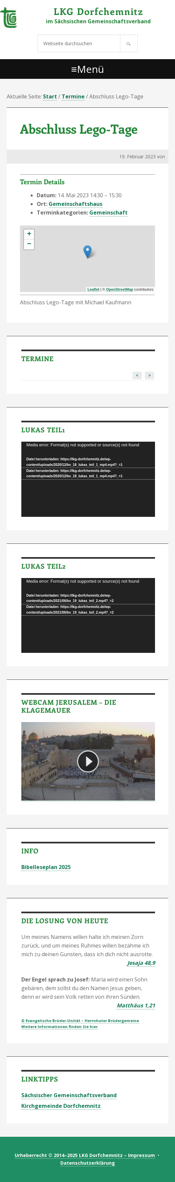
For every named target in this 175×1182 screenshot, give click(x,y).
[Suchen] (129, 43)
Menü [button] (90, 69)
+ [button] (29, 234)
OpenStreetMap (119, 289)
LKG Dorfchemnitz (98, 11)
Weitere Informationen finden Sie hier (59, 1026)
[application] (88, 479)
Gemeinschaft (108, 212)
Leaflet (93, 289)
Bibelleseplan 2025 (46, 867)
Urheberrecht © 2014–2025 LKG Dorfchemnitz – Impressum (85, 1155)
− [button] (29, 244)
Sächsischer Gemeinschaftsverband (69, 1095)
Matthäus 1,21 (136, 1005)
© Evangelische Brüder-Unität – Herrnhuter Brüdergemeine (80, 1020)
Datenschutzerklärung (87, 1163)
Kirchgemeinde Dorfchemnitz (61, 1105)
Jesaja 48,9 (141, 962)
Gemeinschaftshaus (75, 204)
